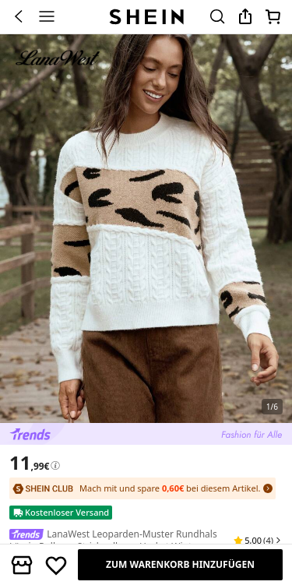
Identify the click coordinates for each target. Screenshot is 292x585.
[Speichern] (56, 564)
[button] (258, 540)
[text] (29, 462)
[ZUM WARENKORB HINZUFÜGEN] (180, 564)
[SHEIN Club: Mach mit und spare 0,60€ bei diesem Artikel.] (142, 488)
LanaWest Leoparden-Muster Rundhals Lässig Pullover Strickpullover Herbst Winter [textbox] (113, 540)
